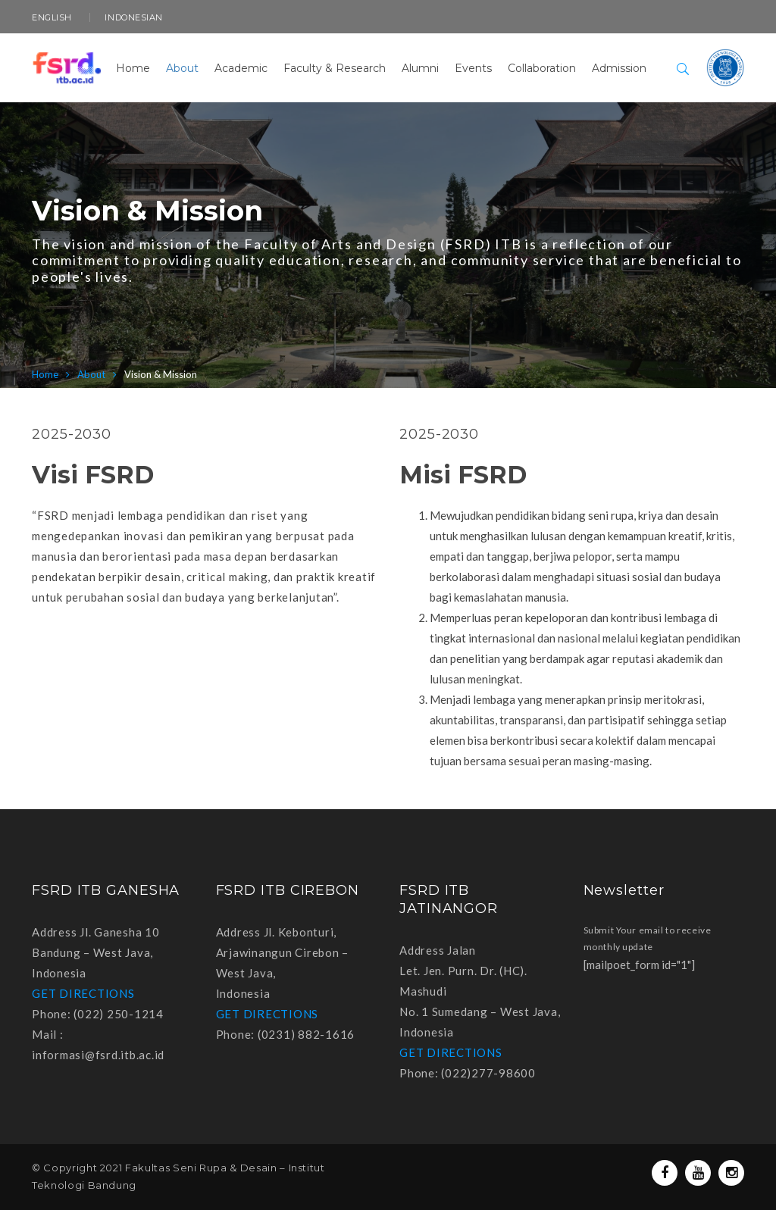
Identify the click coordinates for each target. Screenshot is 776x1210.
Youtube (698, 1173)
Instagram (731, 1173)
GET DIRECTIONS (83, 993)
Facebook (664, 1173)
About (91, 374)
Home (45, 374)
